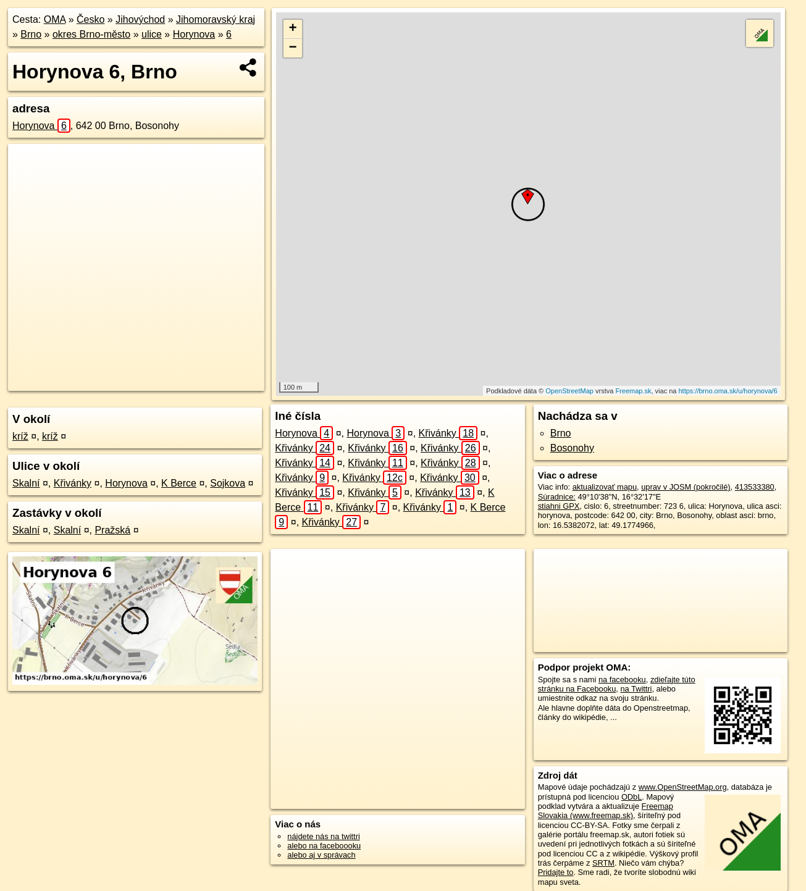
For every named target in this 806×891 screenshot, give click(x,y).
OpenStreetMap (569, 391)
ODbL (631, 796)
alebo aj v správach (321, 855)
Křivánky (72, 483)
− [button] (293, 48)
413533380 (755, 487)
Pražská (112, 530)
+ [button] (293, 29)
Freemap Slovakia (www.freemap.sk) (605, 810)
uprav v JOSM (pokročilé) (685, 487)
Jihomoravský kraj (215, 19)
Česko (90, 19)
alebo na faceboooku (324, 845)
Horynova (194, 34)
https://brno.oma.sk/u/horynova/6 (727, 391)
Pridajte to (556, 872)
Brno (30, 34)
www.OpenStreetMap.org (683, 787)
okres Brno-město (91, 34)
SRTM (603, 863)
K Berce (178, 483)
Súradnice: (557, 496)
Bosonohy (572, 448)
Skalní (26, 483)
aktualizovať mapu (605, 487)
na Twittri (636, 688)
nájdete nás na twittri (323, 836)
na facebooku (622, 679)
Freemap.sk (633, 391)
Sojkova (227, 483)
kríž (20, 436)
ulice (151, 34)
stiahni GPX (559, 506)
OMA (55, 19)
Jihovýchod (140, 19)
